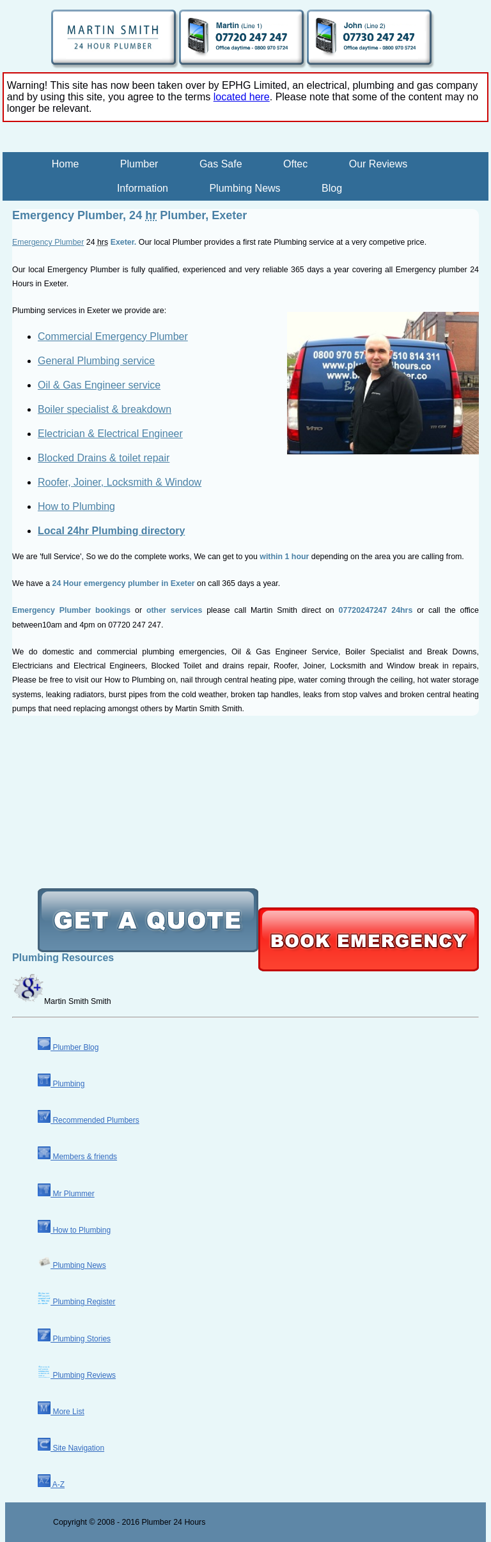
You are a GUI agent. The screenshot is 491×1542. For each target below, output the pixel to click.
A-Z (51, 1484)
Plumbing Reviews (77, 1375)
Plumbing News (244, 188)
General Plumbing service (96, 360)
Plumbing (61, 1083)
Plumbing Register (76, 1301)
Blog (332, 188)
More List (61, 1411)
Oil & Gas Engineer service (99, 385)
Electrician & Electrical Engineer (110, 433)
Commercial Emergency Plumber (113, 336)
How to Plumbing (76, 506)
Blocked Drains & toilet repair (103, 457)
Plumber (139, 163)
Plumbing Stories (74, 1338)
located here (242, 96)
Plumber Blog (68, 1047)
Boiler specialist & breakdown (104, 409)
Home (65, 163)
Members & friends (77, 1156)
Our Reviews (378, 163)
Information (142, 188)
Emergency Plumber (48, 242)
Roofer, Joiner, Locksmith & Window (119, 482)
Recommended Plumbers (88, 1120)
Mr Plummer (66, 1193)
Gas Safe (220, 163)
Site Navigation (71, 1448)
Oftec (295, 163)
